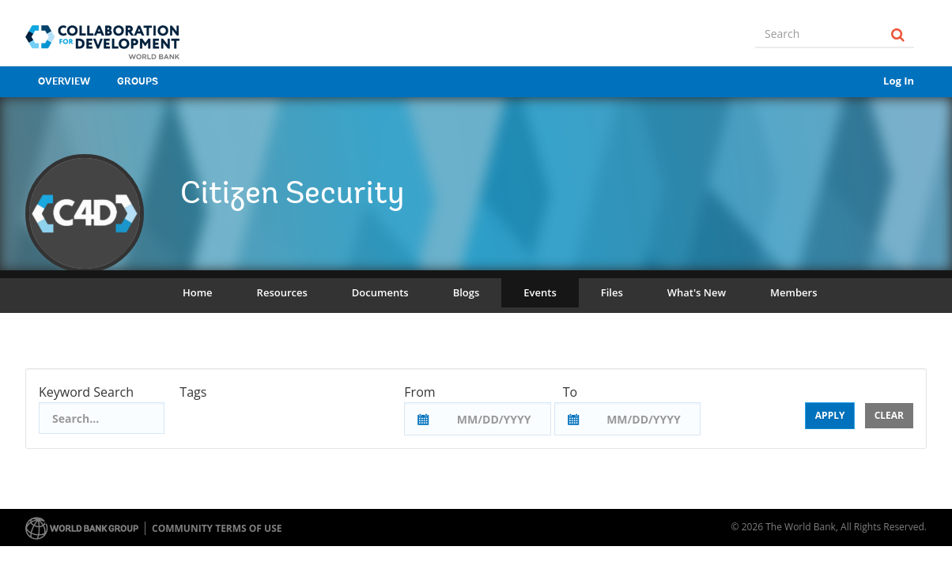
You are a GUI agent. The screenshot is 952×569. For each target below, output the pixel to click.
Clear (889, 415)
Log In (898, 80)
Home (198, 292)
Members (793, 292)
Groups (137, 82)
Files (612, 292)
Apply (830, 415)
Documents (380, 292)
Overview (64, 82)
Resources (282, 292)
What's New (696, 292)
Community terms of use (216, 528)
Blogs (466, 292)
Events (539, 292)
